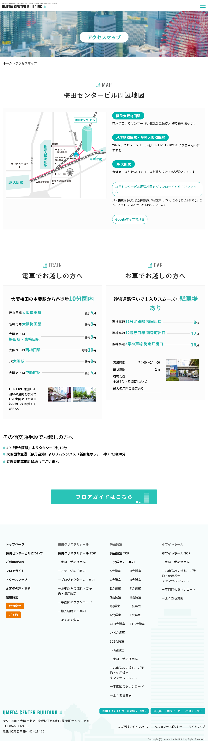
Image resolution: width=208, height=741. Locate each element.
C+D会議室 (117, 623)
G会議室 (115, 597)
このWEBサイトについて (133, 726)
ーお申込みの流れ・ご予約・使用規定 (75, 591)
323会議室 (117, 650)
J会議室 (135, 606)
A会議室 (115, 570)
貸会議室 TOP (119, 553)
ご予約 (13, 614)
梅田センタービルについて (24, 553)
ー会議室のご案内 (122, 561)
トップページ (15, 544)
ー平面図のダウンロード (75, 602)
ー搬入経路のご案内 (72, 611)
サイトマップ (197, 726)
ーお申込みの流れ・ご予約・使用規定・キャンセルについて (127, 672)
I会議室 (115, 606)
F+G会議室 (137, 623)
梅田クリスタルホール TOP (77, 553)
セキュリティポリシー (168, 726)
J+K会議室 (117, 632)
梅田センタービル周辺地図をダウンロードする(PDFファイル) (156, 189)
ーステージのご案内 (72, 570)
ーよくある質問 (69, 619)
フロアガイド (15, 570)
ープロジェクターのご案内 (76, 579)
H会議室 (135, 597)
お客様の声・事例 (18, 588)
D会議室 (135, 579)
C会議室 (115, 579)
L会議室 (135, 614)
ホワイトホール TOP (176, 553)
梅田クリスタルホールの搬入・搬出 (124, 711)
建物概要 (12, 597)
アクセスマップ (16, 579)
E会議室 (115, 588)
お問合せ (15, 606)
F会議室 (135, 588)
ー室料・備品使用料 (72, 561)
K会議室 (115, 614)
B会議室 (135, 570)
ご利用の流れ (15, 561)
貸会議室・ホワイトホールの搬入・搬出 (177, 711)
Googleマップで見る (129, 219)
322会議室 (117, 641)
